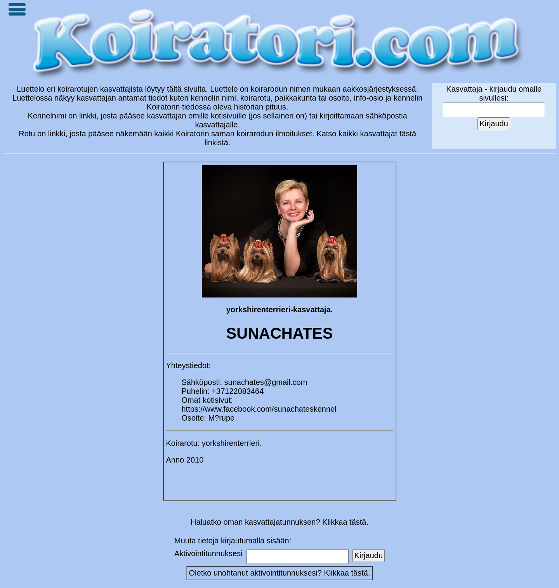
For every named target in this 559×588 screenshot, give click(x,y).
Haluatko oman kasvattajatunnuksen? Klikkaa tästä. (279, 522)
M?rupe (221, 418)
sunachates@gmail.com (265, 382)
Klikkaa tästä (346, 573)
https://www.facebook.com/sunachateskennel (259, 409)
